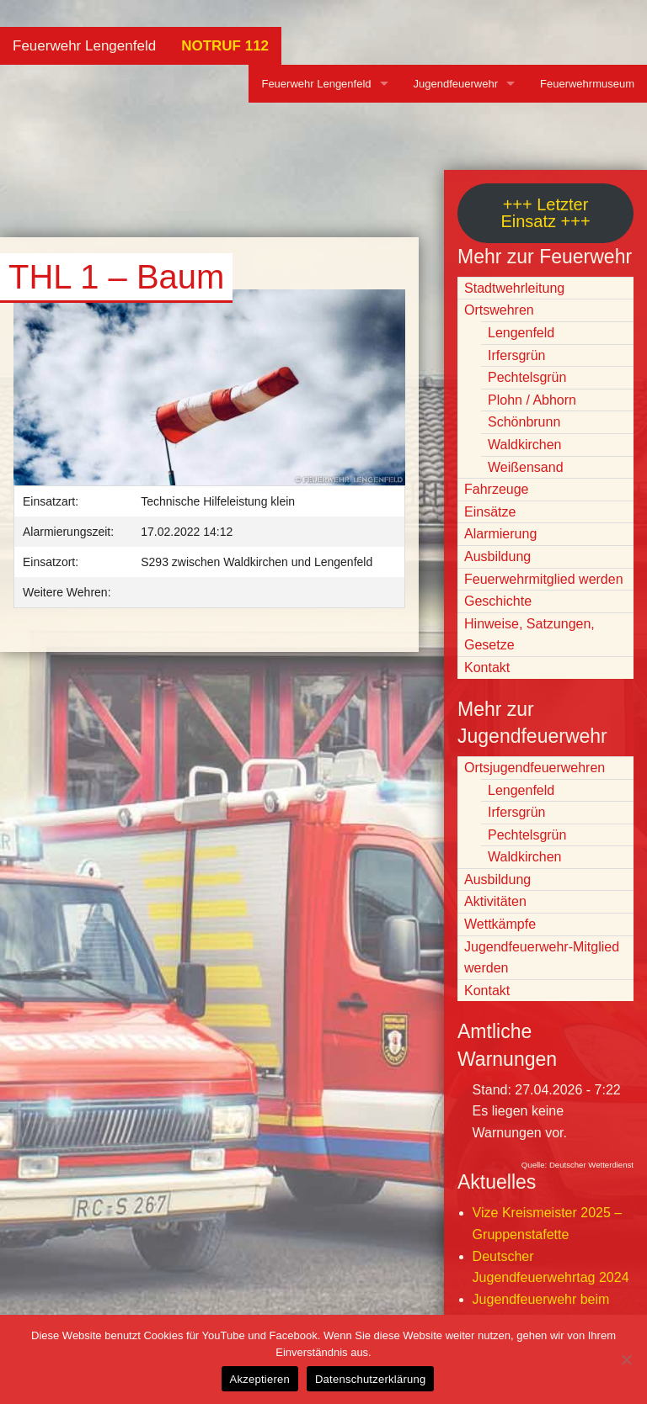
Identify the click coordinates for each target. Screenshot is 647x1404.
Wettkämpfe (500, 924)
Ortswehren (499, 310)
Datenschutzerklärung (370, 1379)
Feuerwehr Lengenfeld (84, 46)
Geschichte (498, 601)
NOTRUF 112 (225, 46)
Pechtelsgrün (527, 377)
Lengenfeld (521, 333)
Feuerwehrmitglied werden (543, 579)
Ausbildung (497, 556)
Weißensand (526, 467)
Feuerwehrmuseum (587, 83)
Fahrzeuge (496, 489)
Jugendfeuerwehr (456, 83)
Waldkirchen (524, 444)
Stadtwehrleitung (514, 288)
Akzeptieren (260, 1379)
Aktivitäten (495, 901)
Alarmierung (500, 534)
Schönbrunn (524, 422)
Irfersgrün (516, 355)
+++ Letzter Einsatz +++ (545, 212)
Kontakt (487, 667)
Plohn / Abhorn (532, 400)
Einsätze (490, 512)
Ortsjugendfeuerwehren (534, 767)
